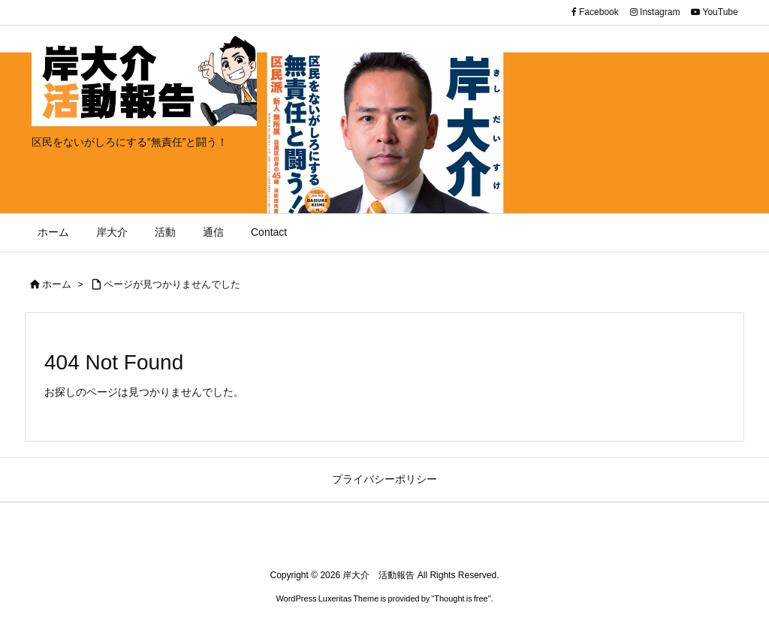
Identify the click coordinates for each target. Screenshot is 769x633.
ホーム (56, 284)
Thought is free (460, 598)
